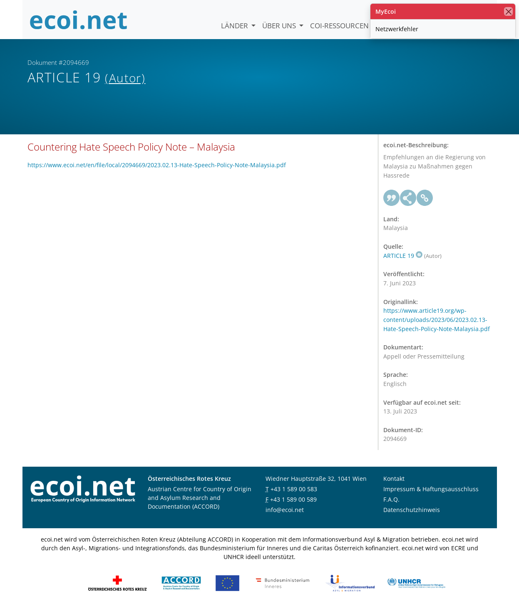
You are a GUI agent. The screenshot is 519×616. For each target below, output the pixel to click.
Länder (235, 25)
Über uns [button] (280, 25)
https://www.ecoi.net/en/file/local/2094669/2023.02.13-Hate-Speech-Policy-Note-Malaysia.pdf (156, 172)
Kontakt (394, 485)
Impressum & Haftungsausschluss (431, 496)
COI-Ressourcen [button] (340, 25)
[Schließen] (508, 11)
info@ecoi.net (285, 516)
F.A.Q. (391, 506)
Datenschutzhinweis (411, 516)
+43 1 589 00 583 (294, 496)
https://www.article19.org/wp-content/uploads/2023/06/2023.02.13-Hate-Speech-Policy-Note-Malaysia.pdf (436, 326)
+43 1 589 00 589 (293, 506)
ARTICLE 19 (402, 262)
